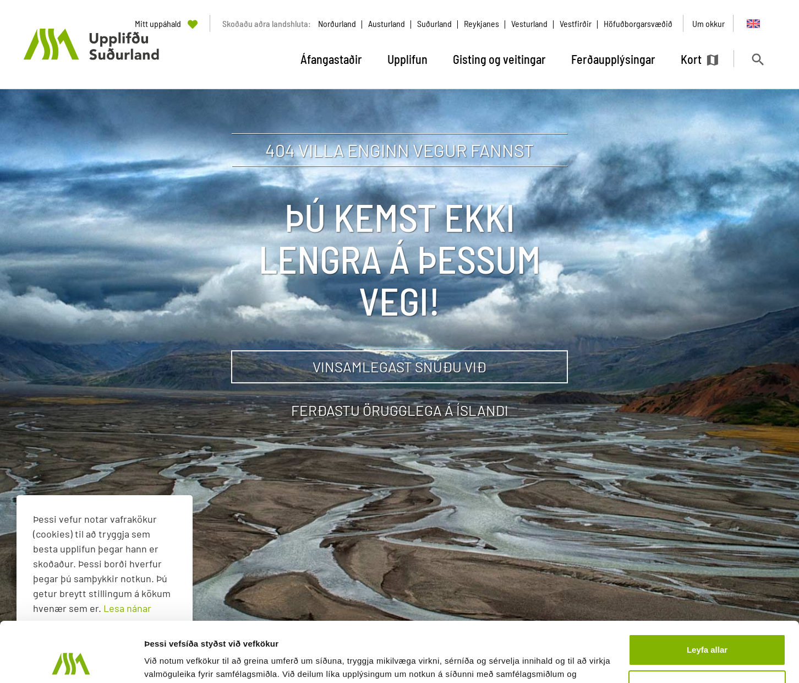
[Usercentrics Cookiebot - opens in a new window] (71, 661)
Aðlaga (707, 629)
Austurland (386, 23)
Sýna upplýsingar (179, 661)
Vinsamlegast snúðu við (399, 366)
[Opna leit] (757, 59)
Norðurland (337, 23)
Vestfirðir (576, 23)
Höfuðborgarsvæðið (638, 23)
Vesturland (529, 23)
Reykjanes (481, 23)
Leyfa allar (707, 593)
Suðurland (434, 23)
